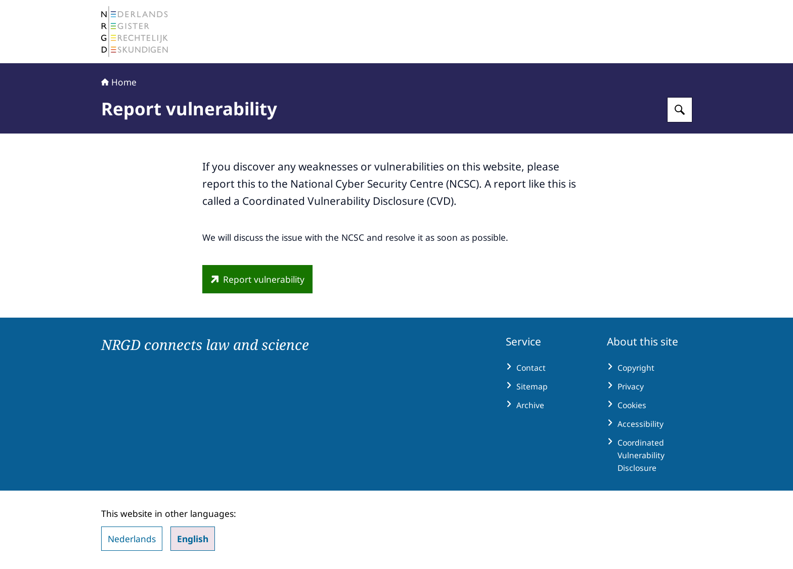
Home (119, 82)
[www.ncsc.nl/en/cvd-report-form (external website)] (257, 279)
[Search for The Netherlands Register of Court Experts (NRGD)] (680, 110)
